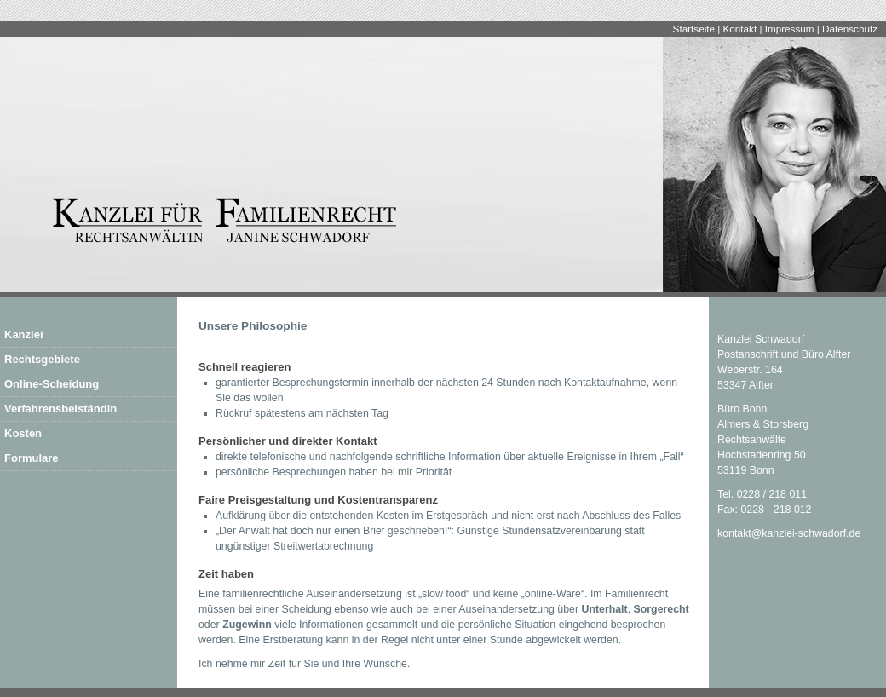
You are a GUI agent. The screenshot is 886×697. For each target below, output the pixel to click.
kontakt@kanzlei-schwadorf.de (788, 533)
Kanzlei (23, 334)
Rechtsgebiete (42, 359)
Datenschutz (849, 28)
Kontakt (740, 28)
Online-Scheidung (51, 383)
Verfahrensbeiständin (60, 408)
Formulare (31, 458)
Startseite (694, 28)
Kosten (23, 433)
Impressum (789, 28)
